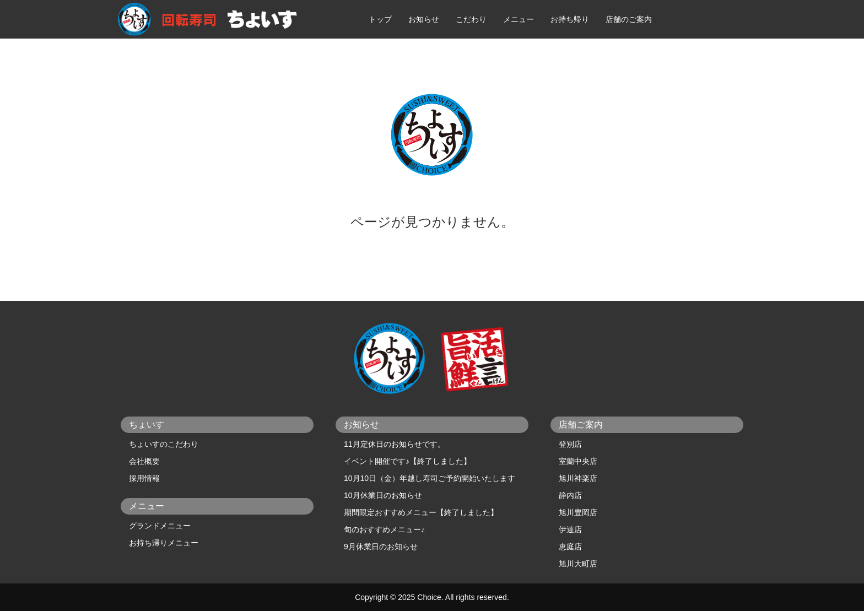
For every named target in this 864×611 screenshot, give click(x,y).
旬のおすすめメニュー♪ (384, 529)
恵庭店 (570, 546)
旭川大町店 (578, 563)
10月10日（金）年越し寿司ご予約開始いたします (429, 478)
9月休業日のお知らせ (381, 546)
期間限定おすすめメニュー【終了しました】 (421, 512)
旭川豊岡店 (578, 512)
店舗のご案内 (629, 19)
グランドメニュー (160, 525)
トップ (380, 19)
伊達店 (570, 529)
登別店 (570, 444)
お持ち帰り (569, 19)
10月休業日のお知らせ (383, 495)
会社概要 (144, 461)
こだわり (471, 19)
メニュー (518, 19)
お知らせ (423, 19)
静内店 (570, 495)
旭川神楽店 (578, 478)
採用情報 (144, 478)
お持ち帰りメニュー (163, 542)
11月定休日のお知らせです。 (394, 444)
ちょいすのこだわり (163, 444)
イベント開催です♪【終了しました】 (407, 461)
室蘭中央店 (578, 461)
